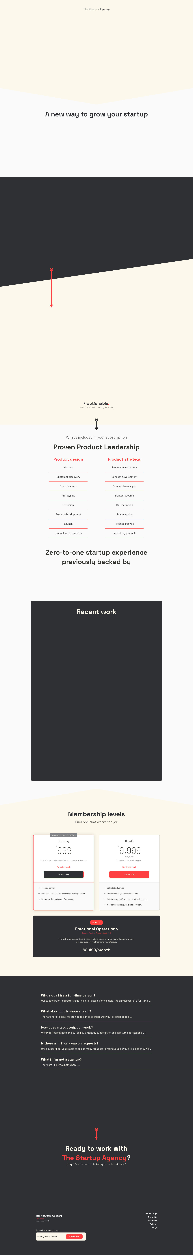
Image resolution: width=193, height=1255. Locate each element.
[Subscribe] (74, 1236)
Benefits (152, 1217)
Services (152, 1220)
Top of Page (150, 1213)
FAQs (154, 1227)
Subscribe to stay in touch (48, 1230)
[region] (96, 408)
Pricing (153, 1224)
